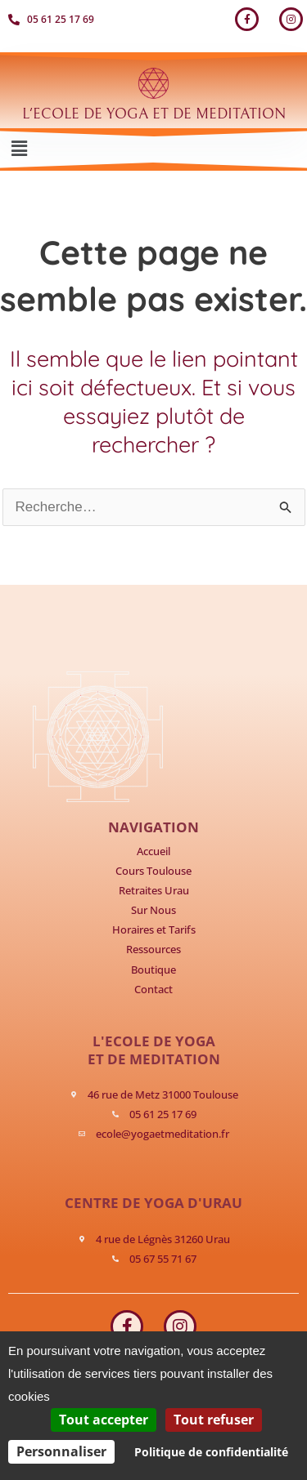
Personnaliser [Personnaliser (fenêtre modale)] (61, 1451)
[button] (19, 149)
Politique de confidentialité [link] (211, 1452)
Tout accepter (103, 1420)
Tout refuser (214, 1420)
